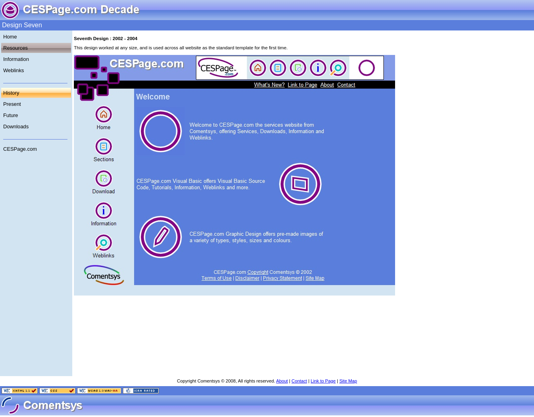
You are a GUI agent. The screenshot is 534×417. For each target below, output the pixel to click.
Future (10, 115)
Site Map (348, 381)
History (11, 93)
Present (12, 104)
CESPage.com (20, 149)
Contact (299, 381)
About (282, 381)
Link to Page (323, 381)
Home (10, 37)
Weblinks (13, 70)
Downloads (16, 126)
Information (16, 59)
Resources (15, 48)
